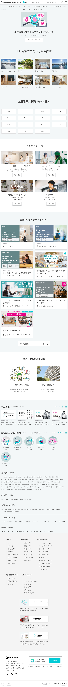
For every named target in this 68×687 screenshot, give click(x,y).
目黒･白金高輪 (29, 477)
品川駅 (9, 509)
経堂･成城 (39, 482)
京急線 (35, 489)
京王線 (44, 482)
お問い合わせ (27, 590)
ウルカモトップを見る (61, 407)
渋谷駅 (14, 509)
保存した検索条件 (13, 554)
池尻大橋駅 (20, 509)
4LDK (51, 531)
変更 (63, 684)
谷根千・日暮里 (54, 484)
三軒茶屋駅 (4, 509)
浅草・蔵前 (57, 482)
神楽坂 (15, 479)
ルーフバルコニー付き (6, 521)
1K (4, 531)
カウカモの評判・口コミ (30, 581)
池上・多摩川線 (26, 482)
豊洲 (33, 479)
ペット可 (34, 521)
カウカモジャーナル (44, 566)
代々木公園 (4, 479)
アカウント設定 (12, 560)
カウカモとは (27, 578)
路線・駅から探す (28, 552)
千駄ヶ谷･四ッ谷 (59, 479)
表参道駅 (3, 511)
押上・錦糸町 (4, 484)
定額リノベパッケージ (45, 560)
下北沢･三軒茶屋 (38, 477)
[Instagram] (16, 674)
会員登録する (55, 660)
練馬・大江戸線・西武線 (7, 489)
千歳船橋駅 (34, 509)
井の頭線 (10, 479)
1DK (8, 531)
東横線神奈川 (32, 487)
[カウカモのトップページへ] (13, 2)
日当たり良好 (21, 521)
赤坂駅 (52, 509)
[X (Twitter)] (7, 674)
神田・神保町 (4, 487)
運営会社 (30, 666)
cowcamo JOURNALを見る (59, 433)
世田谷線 (33, 482)
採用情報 (59, 666)
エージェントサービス (45, 543)
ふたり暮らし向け (51, 521)
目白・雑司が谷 (13, 484)
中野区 (26, 499)
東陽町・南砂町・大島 (22, 487)
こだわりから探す (28, 557)
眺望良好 (28, 521)
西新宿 (3, 482)
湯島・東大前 (37, 484)
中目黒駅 (48, 509)
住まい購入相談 (43, 552)
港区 (2, 499)
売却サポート (11, 578)
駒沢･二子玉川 (55, 477)
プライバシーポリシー (48, 666)
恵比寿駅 (58, 509)
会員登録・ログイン (29, 593)
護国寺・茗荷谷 (25, 484)
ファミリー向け (61, 521)
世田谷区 (16, 499)
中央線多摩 (29, 489)
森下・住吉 (50, 482)
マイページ (11, 543)
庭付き (15, 521)
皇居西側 (46, 479)
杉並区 (30, 499)
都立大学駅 (41, 509)
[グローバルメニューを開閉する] (66, 2)
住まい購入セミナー (44, 549)
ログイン (51, 2)
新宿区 (6, 499)
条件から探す (27, 543)
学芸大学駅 (9, 511)
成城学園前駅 (27, 509)
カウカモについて (36, 2)
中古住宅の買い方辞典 (45, 563)
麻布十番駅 (16, 511)
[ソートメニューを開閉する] (3, 684)
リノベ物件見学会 (44, 554)
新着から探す (27, 546)
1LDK (11, 531)
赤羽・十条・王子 (60, 487)
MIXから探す (27, 560)
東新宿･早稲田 (9, 482)
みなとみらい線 (41, 487)
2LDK (30, 531)
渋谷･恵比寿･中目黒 (20, 477)
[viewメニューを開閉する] (9, 684)
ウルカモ (10, 584)
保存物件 (10, 552)
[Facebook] (11, 674)
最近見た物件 (11, 549)
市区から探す (27, 549)
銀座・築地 (28, 479)
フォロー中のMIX (13, 557)
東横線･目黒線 (47, 477)
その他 (39, 489)
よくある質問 (27, 587)
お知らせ (10, 546)
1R (2, 531)
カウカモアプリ (28, 584)
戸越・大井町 (17, 482)
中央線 (51, 479)
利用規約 (37, 666)
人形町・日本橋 (45, 484)
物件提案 (41, 557)
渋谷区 (21, 499)
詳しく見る (17, 175)
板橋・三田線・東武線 (20, 489)
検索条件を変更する (34, 39)
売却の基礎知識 (12, 581)
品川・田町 (21, 479)
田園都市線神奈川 (50, 487)
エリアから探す (28, 554)
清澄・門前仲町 (39, 479)
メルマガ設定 (11, 563)
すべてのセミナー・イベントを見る (34, 344)
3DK (37, 531)
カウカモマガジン (44, 569)
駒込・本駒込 (12, 487)
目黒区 (11, 499)
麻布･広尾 (11, 477)
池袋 (19, 484)
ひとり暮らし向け (41, 521)
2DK (27, 531)
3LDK (41, 531)
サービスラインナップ (45, 546)
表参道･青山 (4, 477)
